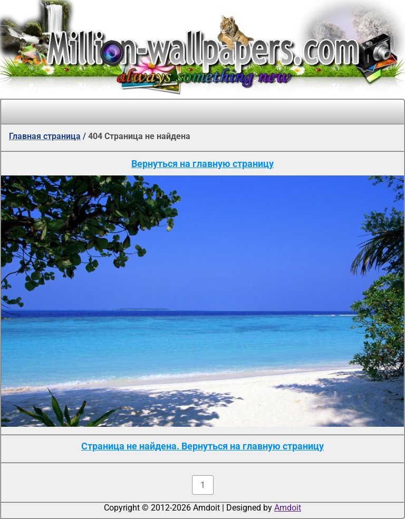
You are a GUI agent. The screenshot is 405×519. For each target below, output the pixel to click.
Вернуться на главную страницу (202, 163)
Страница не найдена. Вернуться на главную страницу (202, 446)
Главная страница (45, 136)
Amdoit (287, 508)
